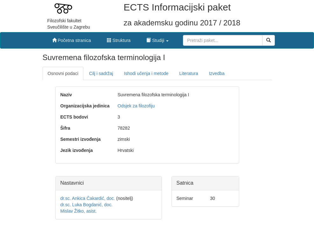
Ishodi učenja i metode (146, 73)
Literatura (188, 73)
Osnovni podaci (63, 73)
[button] (157, 38)
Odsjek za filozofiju (136, 105)
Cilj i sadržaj (101, 73)
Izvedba (217, 73)
